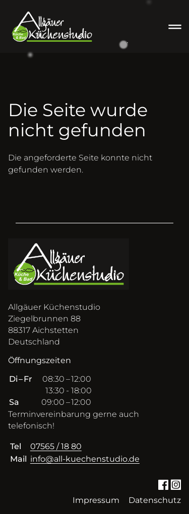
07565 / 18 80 (56, 446)
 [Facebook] (163, 484)
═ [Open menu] (174, 26)
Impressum (96, 500)
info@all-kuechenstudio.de (85, 459)
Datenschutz (155, 500)
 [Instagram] (175, 484)
